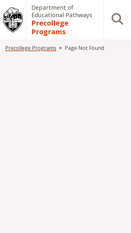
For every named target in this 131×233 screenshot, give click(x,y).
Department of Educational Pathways (61, 11)
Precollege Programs (50, 27)
